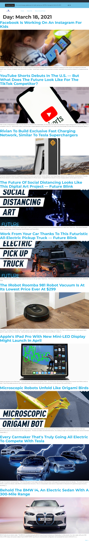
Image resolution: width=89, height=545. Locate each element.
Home (22, 11)
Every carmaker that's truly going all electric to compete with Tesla (44, 439)
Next (87, 540)
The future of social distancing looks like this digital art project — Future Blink (41, 184)
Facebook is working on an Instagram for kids (41, 24)
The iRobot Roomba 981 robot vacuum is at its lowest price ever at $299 (42, 287)
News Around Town (40, 11)
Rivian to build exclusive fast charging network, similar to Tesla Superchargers (39, 133)
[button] (70, 5)
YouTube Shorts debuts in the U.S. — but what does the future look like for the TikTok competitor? (39, 79)
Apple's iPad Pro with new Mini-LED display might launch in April (42, 338)
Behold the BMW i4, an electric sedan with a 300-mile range (44, 492)
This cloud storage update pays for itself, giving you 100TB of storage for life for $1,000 (38, 5)
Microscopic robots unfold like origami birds (44, 388)
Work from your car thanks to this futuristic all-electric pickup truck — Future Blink (44, 236)
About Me (29, 11)
